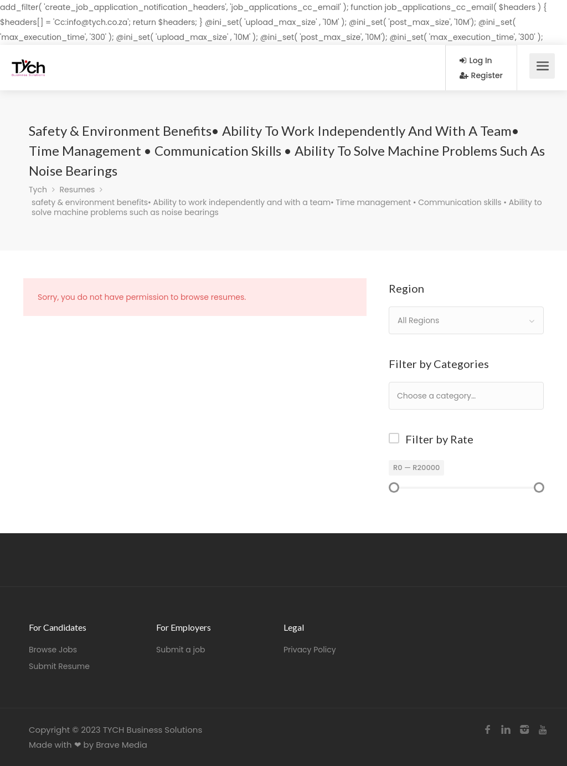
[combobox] (466, 320)
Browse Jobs (53, 649)
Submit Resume (59, 666)
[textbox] (472, 395)
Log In (476, 60)
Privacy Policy (310, 649)
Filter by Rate (439, 439)
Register (481, 75)
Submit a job (180, 649)
